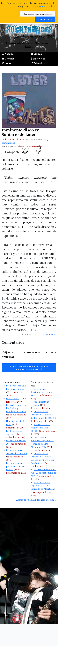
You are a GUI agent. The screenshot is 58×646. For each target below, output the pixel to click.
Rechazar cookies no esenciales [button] (38, 13)
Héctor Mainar (49, 334)
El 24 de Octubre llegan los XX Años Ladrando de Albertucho (43, 485)
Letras (7, 63)
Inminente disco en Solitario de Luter (21, 132)
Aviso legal (51, 499)
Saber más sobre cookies (42, 6)
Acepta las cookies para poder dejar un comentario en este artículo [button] (29, 368)
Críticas (37, 54)
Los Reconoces (25, 146)
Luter (41, 146)
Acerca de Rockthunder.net (30, 499)
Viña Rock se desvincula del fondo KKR (41, 392)
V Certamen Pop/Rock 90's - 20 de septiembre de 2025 (43, 472)
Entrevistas (39, 59)
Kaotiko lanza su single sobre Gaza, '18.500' (40, 427)
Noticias (9, 54)
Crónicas (9, 59)
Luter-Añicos (12, 398)
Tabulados (39, 63)
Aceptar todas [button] (45, 19)
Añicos (35, 146)
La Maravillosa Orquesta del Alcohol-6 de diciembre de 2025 (42, 414)
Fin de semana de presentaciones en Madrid (15, 466)
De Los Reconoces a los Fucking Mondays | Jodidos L (16, 408)
